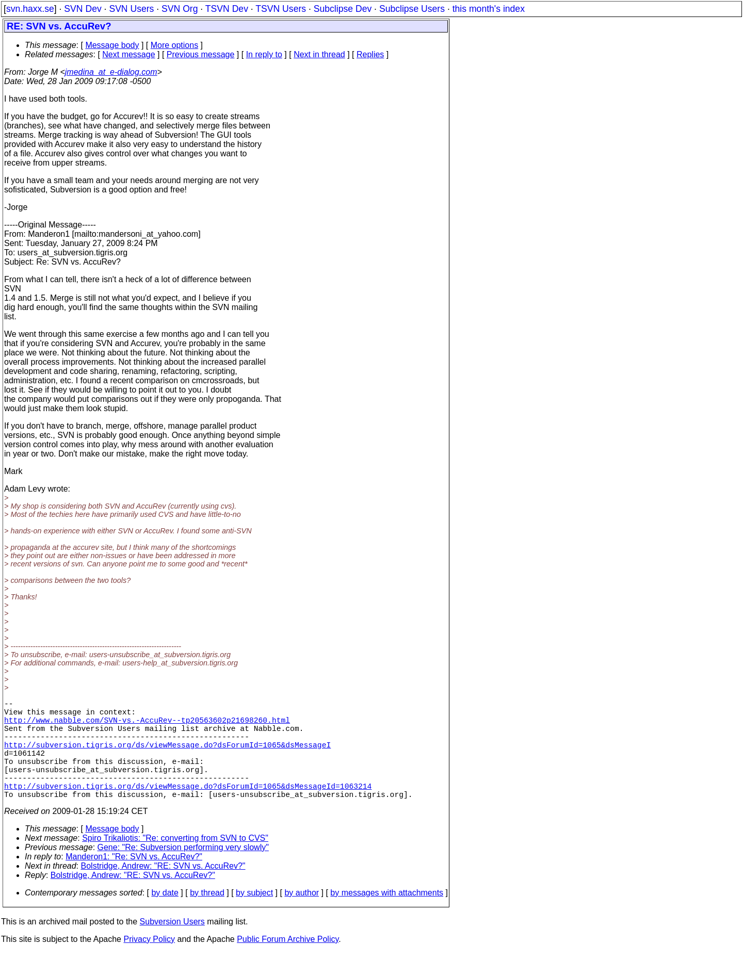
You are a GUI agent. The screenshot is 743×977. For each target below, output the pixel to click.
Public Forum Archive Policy (287, 963)
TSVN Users (280, 9)
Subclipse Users (412, 9)
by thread (207, 917)
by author (301, 917)
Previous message (201, 54)
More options (175, 45)
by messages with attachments (386, 917)
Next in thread (319, 54)
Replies (370, 54)
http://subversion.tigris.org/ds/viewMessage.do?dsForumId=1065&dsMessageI (167, 757)
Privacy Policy (149, 963)
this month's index (489, 9)
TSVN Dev (226, 9)
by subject (254, 917)
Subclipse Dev (343, 9)
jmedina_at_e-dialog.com (111, 72)
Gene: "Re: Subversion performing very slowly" (183, 872)
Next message (128, 54)
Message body (112, 45)
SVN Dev (82, 9)
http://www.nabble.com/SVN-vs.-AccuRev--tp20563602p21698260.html (147, 726)
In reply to (264, 54)
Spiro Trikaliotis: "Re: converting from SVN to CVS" (175, 862)
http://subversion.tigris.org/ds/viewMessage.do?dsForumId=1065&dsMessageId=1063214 (188, 808)
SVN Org (179, 9)
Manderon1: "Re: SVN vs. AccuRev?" (134, 881)
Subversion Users (172, 946)
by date (164, 917)
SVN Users (131, 9)
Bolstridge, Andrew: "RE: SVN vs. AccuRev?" (163, 890)
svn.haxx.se (30, 9)
